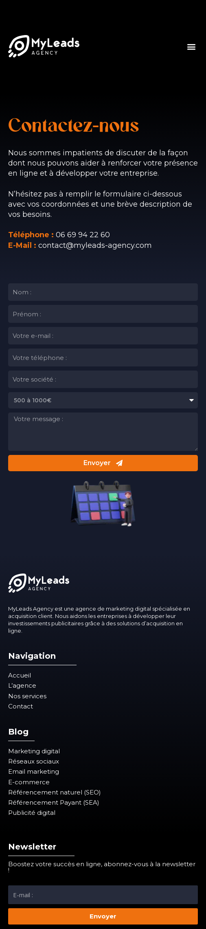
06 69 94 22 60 (83, 234)
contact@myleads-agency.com (95, 245)
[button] (191, 46)
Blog (18, 732)
